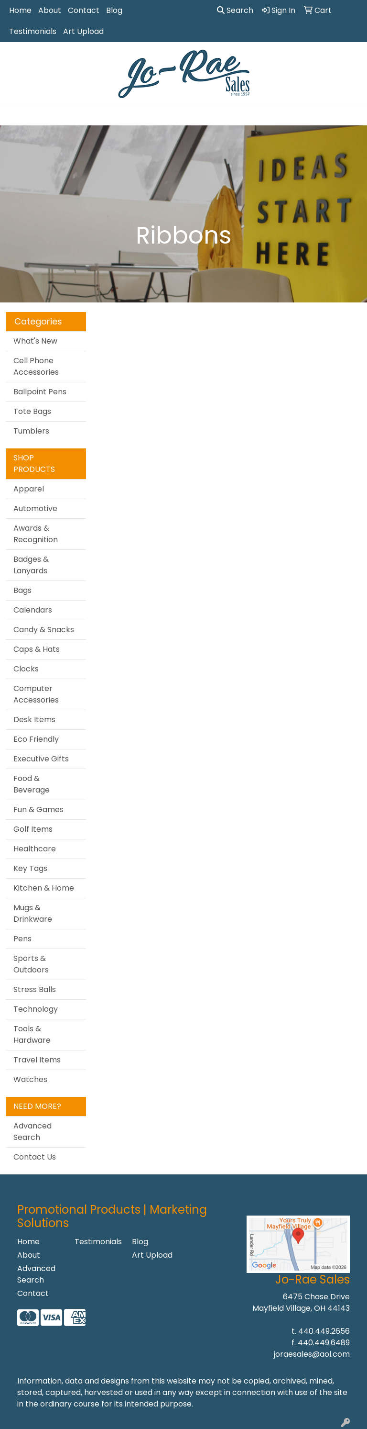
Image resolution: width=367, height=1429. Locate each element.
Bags (22, 590)
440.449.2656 (324, 1331)
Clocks (26, 668)
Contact (83, 10)
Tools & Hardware (32, 1034)
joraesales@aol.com (312, 1354)
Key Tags (30, 868)
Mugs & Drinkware (32, 913)
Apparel (28, 488)
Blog (114, 10)
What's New (35, 340)
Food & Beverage (31, 784)
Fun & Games (38, 809)
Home (20, 10)
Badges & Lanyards (31, 565)
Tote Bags (32, 411)
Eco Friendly (36, 739)
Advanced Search (32, 1131)
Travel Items (37, 1059)
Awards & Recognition (35, 534)
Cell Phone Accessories (36, 366)
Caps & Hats (36, 649)
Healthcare (34, 848)
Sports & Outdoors (31, 964)
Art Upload (83, 31)
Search (235, 10)
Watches (30, 1079)
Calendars (32, 609)
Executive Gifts (41, 758)
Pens (22, 938)
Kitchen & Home (43, 887)
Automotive (35, 508)
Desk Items (34, 719)
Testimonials (32, 31)
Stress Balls (34, 989)
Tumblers (31, 430)
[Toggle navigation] (15, 115)
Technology (35, 1009)
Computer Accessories (36, 694)
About (49, 10)
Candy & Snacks (43, 629)
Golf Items (33, 829)
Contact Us (34, 1156)
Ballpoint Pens (39, 391)
